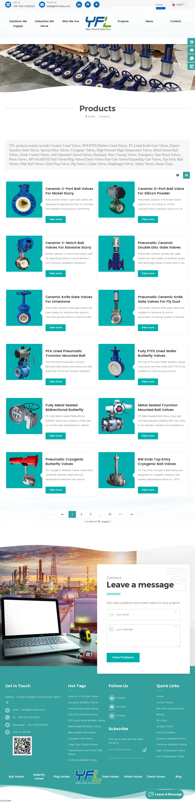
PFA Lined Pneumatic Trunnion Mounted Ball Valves (65, 353)
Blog (179, 777)
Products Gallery (166, 732)
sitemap (120, 758)
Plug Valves (62, 777)
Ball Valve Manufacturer (170, 709)
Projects (123, 21)
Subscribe (5, 801)
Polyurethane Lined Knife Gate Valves (85, 752)
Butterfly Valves (39, 777)
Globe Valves (133, 777)
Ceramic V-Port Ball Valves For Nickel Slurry (69, 191)
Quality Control (165, 726)
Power (160, 696)
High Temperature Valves (171, 750)
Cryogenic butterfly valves (83, 702)
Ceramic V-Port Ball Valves (83, 696)
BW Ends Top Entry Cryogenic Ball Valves (157, 461)
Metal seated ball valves (82, 732)
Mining (160, 714)
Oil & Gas (162, 720)
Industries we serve (44, 23)
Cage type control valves (83, 744)
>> (121, 514)
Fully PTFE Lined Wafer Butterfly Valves (157, 353)
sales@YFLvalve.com (58, 6)
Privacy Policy (138, 758)
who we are (70, 21)
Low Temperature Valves (170, 756)
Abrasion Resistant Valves (171, 739)
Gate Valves (110, 777)
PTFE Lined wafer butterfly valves (86, 720)
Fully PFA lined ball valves (83, 714)
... (100, 514)
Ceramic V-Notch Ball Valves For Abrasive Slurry (68, 245)
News (149, 21)
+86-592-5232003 (23, 6)
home (159, 5)
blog (112, 758)
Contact (175, 21)
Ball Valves (16, 777)
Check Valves (156, 777)
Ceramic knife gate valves (83, 709)
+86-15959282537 (37, 725)
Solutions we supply (18, 23)
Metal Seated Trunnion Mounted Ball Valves (157, 407)
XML (128, 758)
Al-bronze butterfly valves (82, 760)
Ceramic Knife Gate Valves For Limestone (69, 299)
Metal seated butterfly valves (84, 726)
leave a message (163, 794)
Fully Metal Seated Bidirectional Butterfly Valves (64, 407)
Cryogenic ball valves (80, 739)
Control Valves (165, 702)
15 (110, 514)
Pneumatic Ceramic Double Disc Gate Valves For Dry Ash (159, 245)
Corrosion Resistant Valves (172, 744)
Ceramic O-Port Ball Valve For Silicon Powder (161, 191)
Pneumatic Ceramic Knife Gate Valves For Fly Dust (160, 299)
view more (55, 219)
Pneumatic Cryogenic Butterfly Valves (65, 461)
